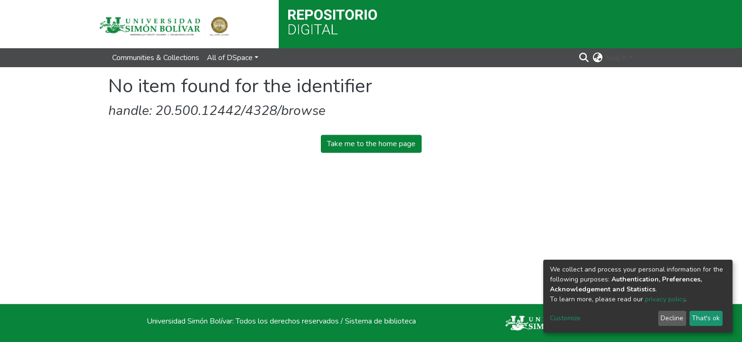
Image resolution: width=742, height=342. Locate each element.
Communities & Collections (155, 58)
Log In (617, 58)
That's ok (706, 318)
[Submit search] (584, 57)
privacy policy (665, 299)
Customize (565, 318)
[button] (598, 57)
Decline (672, 318)
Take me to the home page (371, 144)
